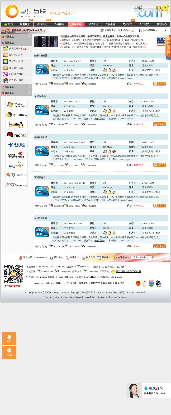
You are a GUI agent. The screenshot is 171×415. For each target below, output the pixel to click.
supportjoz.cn (66, 277)
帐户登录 (90, 257)
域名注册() (110, 30)
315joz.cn (116, 277)
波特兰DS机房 (13, 55)
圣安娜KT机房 (13, 80)
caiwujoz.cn (92, 277)
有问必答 (122, 257)
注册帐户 (74, 257)
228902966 (76, 78)
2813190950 (74, 84)
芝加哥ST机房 (13, 61)
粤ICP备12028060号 (136, 292)
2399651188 (91, 84)
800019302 (59, 84)
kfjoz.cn (42, 277)
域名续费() (124, 30)
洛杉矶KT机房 (13, 74)
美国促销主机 (15, 48)
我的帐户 (106, 257)
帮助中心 (58, 257)
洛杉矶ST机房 (13, 68)
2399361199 (64, 271)
